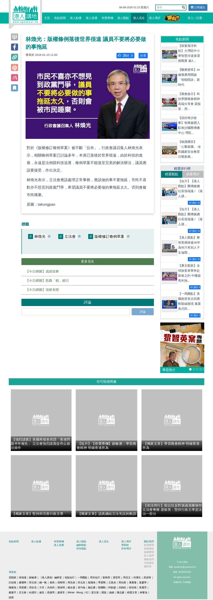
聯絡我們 (149, 559)
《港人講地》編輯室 (50, 577)
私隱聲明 (149, 545)
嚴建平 (12, 592)
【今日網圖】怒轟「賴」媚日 (47, 280)
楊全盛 (71, 587)
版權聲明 (149, 552)
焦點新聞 (60, 18)
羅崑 (104, 592)
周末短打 (95, 577)
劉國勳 (102, 587)
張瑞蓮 (22, 577)
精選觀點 (171, 174)
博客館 (125, 545)
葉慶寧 (143, 582)
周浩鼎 (71, 582)
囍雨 (11, 597)
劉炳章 (106, 577)
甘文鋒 (22, 592)
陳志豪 (120, 592)
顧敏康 (33, 577)
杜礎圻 (33, 592)
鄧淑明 (61, 587)
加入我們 (149, 555)
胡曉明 (61, 582)
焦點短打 (70, 577)
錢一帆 (43, 582)
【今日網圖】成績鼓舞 (42, 271)
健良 (41, 592)
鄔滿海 (91, 582)
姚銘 (111, 592)
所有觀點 (81, 548)
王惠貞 (112, 582)
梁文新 (95, 592)
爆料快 (147, 566)
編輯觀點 (81, 545)
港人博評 (155, 18)
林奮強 (143, 592)
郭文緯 (33, 582)
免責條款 (149, 548)
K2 (87, 592)
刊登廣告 (149, 562)
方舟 (41, 587)
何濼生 (137, 577)
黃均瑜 (81, 587)
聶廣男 (51, 592)
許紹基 (12, 582)
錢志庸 (91, 587)
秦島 (52, 582)
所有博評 (126, 548)
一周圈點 (82, 577)
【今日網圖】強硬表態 (42, 289)
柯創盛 (112, 587)
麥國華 (22, 582)
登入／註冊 (195, 18)
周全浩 (33, 587)
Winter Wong (75, 592)
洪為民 (51, 587)
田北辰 (81, 582)
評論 (143, 311)
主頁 (47, 18)
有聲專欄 (107, 18)
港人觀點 (123, 18)
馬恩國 (22, 587)
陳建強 (12, 587)
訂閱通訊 (198, 7)
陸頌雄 (132, 587)
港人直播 (91, 18)
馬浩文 (127, 577)
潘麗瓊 (132, 582)
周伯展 (122, 582)
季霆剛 (102, 582)
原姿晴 (147, 577)
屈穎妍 (12, 577)
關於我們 (149, 541)
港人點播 (76, 18)
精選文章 (132, 592)
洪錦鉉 (122, 587)
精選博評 (192, 174)
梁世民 (116, 577)
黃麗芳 (143, 587)
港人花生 (139, 18)
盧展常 (61, 592)
